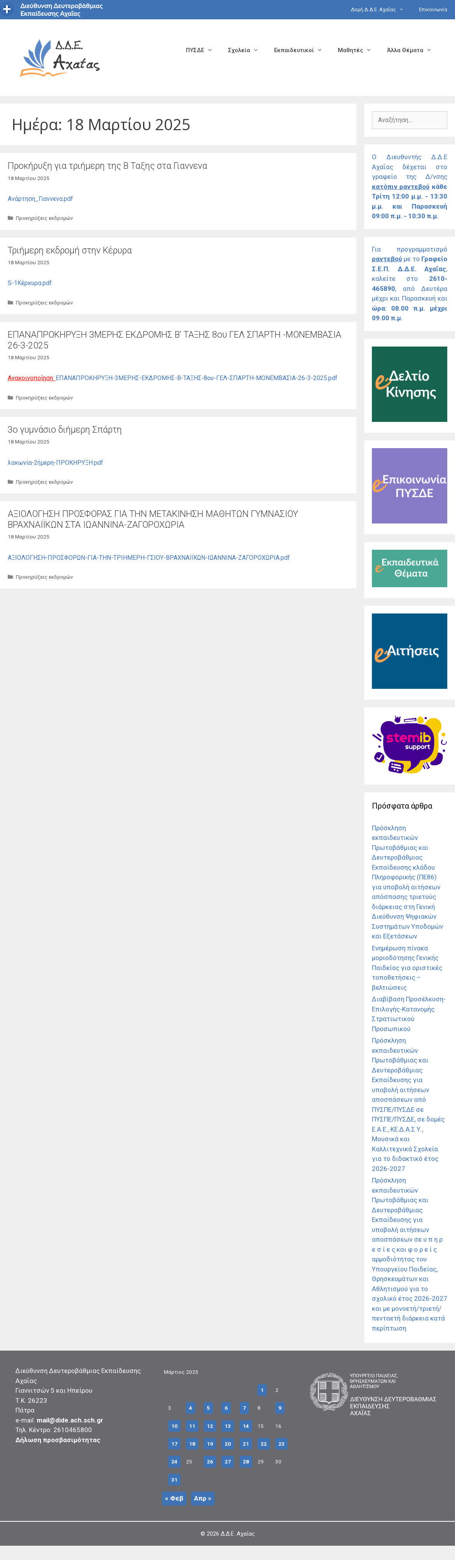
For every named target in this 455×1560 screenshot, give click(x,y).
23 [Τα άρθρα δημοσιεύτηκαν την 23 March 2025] (281, 1444)
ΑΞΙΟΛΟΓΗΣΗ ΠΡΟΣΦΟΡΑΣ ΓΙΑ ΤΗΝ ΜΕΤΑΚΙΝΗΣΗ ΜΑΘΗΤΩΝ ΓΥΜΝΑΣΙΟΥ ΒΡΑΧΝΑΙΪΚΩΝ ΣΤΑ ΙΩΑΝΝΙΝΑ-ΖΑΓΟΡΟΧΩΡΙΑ (153, 519)
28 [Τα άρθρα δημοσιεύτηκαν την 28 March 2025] (246, 1461)
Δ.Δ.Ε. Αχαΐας (238, 1533)
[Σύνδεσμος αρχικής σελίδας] (59, 57)
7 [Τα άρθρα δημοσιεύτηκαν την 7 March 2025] (244, 1408)
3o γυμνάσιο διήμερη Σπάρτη (65, 430)
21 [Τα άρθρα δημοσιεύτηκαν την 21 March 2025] (246, 1444)
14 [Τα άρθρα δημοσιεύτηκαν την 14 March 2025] (246, 1426)
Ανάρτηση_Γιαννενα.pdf (40, 198)
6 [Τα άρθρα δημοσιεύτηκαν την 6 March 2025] (226, 1408)
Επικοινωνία (433, 9)
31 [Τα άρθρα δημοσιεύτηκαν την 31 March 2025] (174, 1480)
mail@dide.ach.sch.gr (70, 1420)
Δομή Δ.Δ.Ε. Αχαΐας (381, 9)
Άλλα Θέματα (413, 50)
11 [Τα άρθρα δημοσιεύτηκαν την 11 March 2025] (192, 1426)
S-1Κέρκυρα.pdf (30, 283)
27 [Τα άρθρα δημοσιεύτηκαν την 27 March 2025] (228, 1461)
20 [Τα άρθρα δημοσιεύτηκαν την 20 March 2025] (228, 1444)
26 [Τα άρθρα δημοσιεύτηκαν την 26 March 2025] (210, 1461)
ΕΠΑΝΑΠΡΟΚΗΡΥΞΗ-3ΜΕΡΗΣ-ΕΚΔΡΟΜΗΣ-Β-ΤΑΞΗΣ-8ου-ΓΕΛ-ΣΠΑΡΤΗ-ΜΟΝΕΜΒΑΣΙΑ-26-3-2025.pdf (196, 378)
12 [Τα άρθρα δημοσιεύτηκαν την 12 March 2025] (210, 1426)
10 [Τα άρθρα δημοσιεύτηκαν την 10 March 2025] (174, 1426)
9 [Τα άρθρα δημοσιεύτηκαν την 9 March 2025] (279, 1408)
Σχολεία (247, 50)
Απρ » (202, 1498)
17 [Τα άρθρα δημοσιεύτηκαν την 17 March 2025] (174, 1444)
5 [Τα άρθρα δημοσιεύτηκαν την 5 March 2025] (208, 1408)
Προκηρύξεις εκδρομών (44, 218)
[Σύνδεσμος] (409, 419)
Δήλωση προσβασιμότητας (58, 1440)
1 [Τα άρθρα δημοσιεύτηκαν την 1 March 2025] (262, 1390)
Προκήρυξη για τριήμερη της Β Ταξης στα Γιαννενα (107, 166)
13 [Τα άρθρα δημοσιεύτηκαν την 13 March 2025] (228, 1426)
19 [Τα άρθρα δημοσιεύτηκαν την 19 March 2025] (210, 1444)
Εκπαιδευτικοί (302, 50)
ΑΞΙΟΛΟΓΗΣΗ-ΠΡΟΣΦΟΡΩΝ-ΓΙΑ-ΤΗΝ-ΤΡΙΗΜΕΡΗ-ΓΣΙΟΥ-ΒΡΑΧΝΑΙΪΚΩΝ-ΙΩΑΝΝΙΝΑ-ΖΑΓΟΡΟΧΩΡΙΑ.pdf (149, 557)
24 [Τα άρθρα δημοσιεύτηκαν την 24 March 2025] (174, 1461)
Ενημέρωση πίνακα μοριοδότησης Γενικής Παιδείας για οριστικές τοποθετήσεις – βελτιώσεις (407, 967)
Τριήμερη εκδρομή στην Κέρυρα (70, 250)
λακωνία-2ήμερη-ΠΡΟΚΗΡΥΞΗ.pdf (55, 462)
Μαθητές (358, 50)
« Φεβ (174, 1498)
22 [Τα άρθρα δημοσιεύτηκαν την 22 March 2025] (264, 1444)
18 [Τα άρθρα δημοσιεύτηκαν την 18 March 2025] (192, 1444)
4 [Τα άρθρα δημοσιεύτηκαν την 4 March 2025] (190, 1408)
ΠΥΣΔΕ (203, 50)
